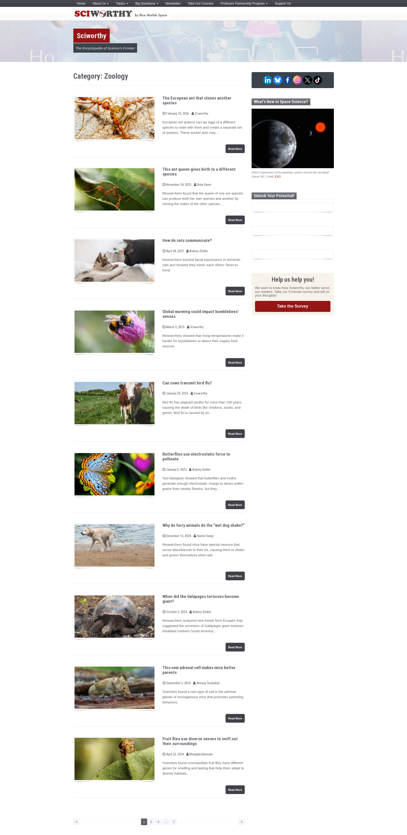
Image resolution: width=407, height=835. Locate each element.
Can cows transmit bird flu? (187, 383)
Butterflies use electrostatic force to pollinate (196, 456)
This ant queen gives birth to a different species (199, 172)
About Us (101, 3)
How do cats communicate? (187, 240)
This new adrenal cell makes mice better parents (199, 670)
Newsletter (173, 3)
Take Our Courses (200, 3)
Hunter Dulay (203, 536)
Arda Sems (202, 184)
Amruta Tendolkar (206, 683)
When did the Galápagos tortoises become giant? (200, 599)
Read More (235, 149)
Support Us (283, 3)
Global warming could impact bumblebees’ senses (200, 314)
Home (81, 3)
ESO (278, 176)
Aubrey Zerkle (197, 251)
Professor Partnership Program (244, 3)
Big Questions (146, 3)
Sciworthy (200, 113)
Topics (122, 3)
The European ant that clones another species (196, 100)
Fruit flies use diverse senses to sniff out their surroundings (200, 741)
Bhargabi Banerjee (199, 754)
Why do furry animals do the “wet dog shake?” (203, 525)
